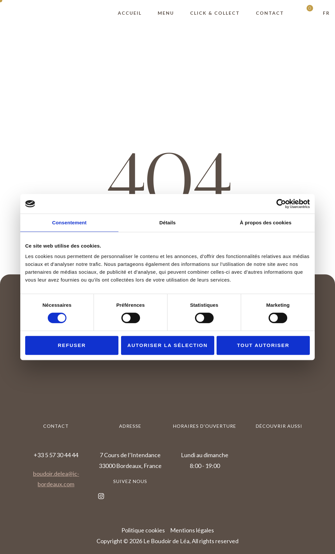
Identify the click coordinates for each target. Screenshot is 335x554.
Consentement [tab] (69, 222)
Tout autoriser (263, 345)
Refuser (72, 345)
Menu (166, 13)
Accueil (130, 13)
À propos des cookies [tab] (265, 222)
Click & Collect (215, 13)
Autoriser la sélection (167, 345)
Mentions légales (192, 530)
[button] (326, 13)
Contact (270, 13)
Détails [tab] (167, 222)
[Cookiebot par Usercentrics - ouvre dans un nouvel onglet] (281, 204)
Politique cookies (143, 530)
